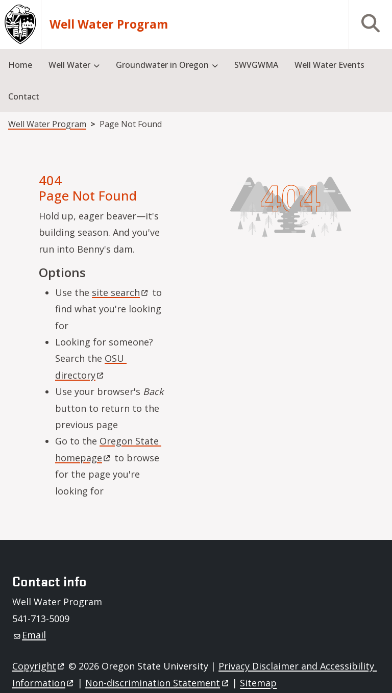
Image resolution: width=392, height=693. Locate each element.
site (121, 292)
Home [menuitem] (20, 64)
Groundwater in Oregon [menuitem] (162, 64)
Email (30, 635)
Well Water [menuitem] (69, 64)
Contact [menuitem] (23, 96)
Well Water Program (109, 24)
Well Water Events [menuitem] (329, 64)
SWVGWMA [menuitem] (256, 64)
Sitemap (258, 683)
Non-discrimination (157, 683)
